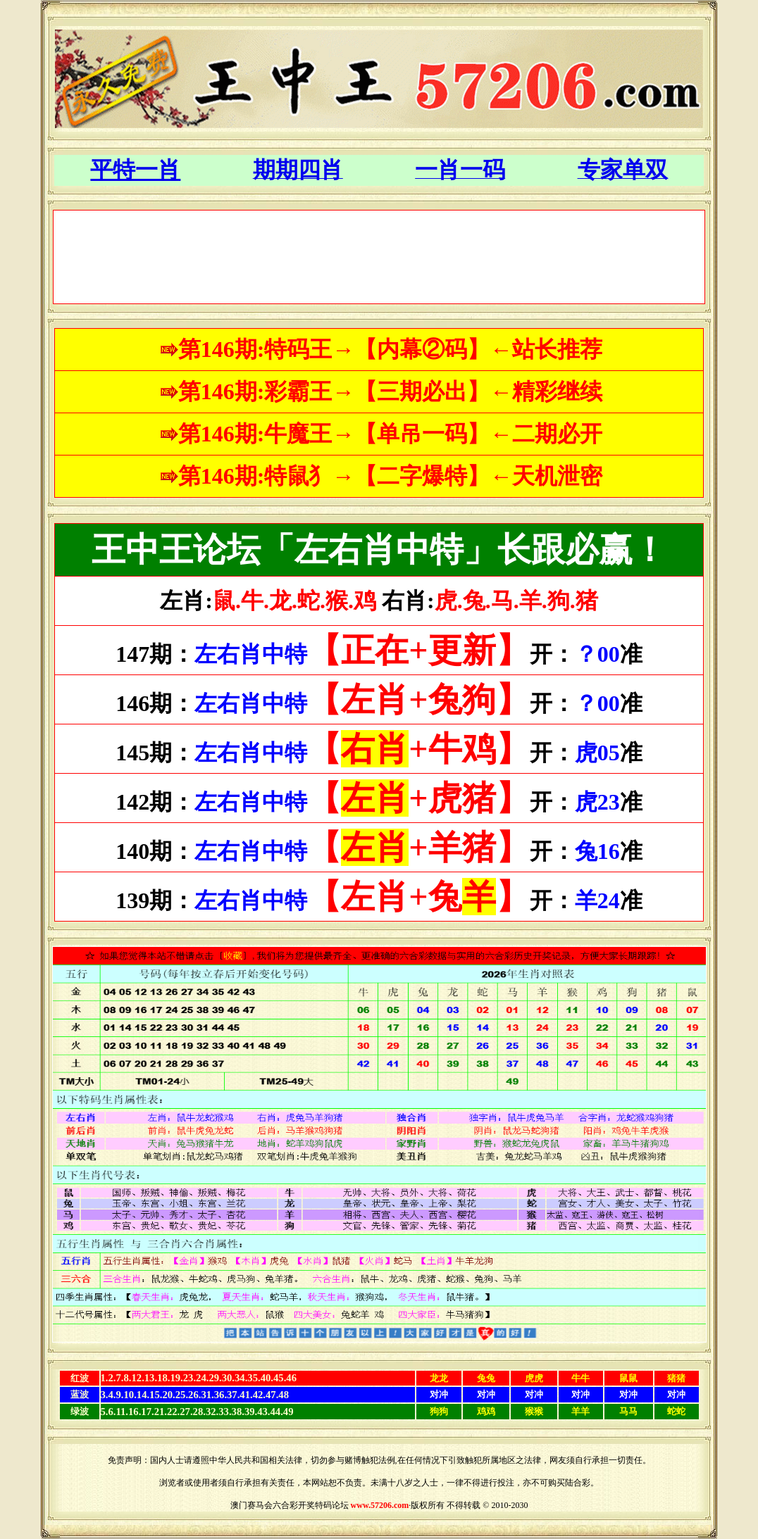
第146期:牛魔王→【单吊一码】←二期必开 (390, 433)
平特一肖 (135, 169)
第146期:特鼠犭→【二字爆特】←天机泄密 (390, 476)
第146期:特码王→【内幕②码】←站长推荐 (390, 349)
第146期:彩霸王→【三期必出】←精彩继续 (390, 391)
